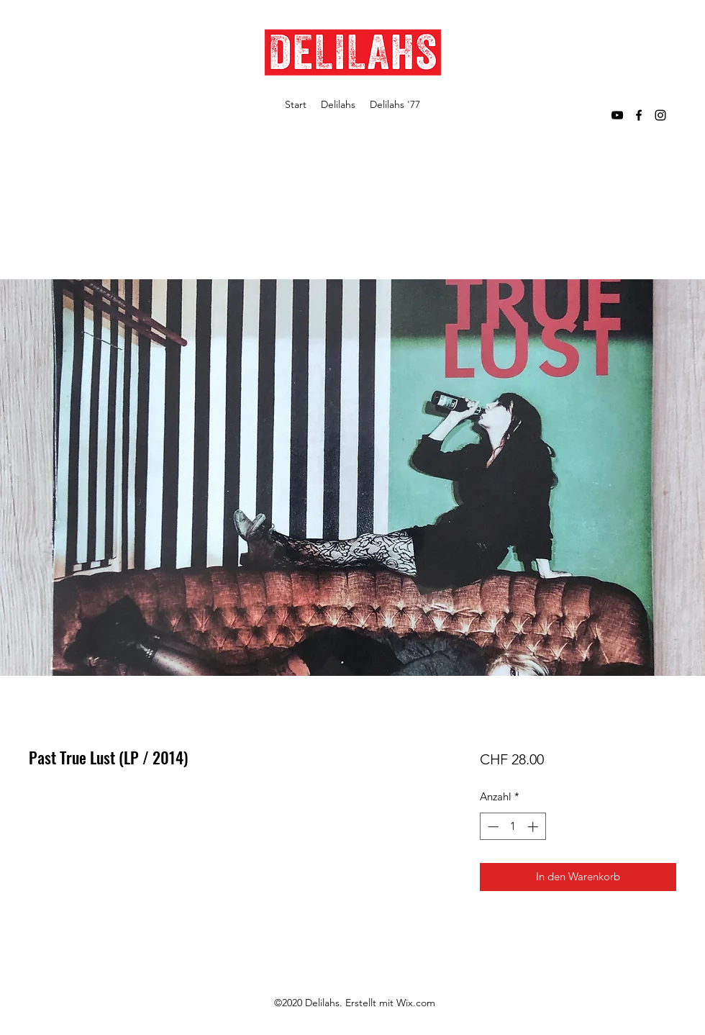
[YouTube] (617, 115)
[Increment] (534, 826)
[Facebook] (639, 115)
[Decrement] (491, 826)
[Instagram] (660, 115)
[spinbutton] (512, 826)
